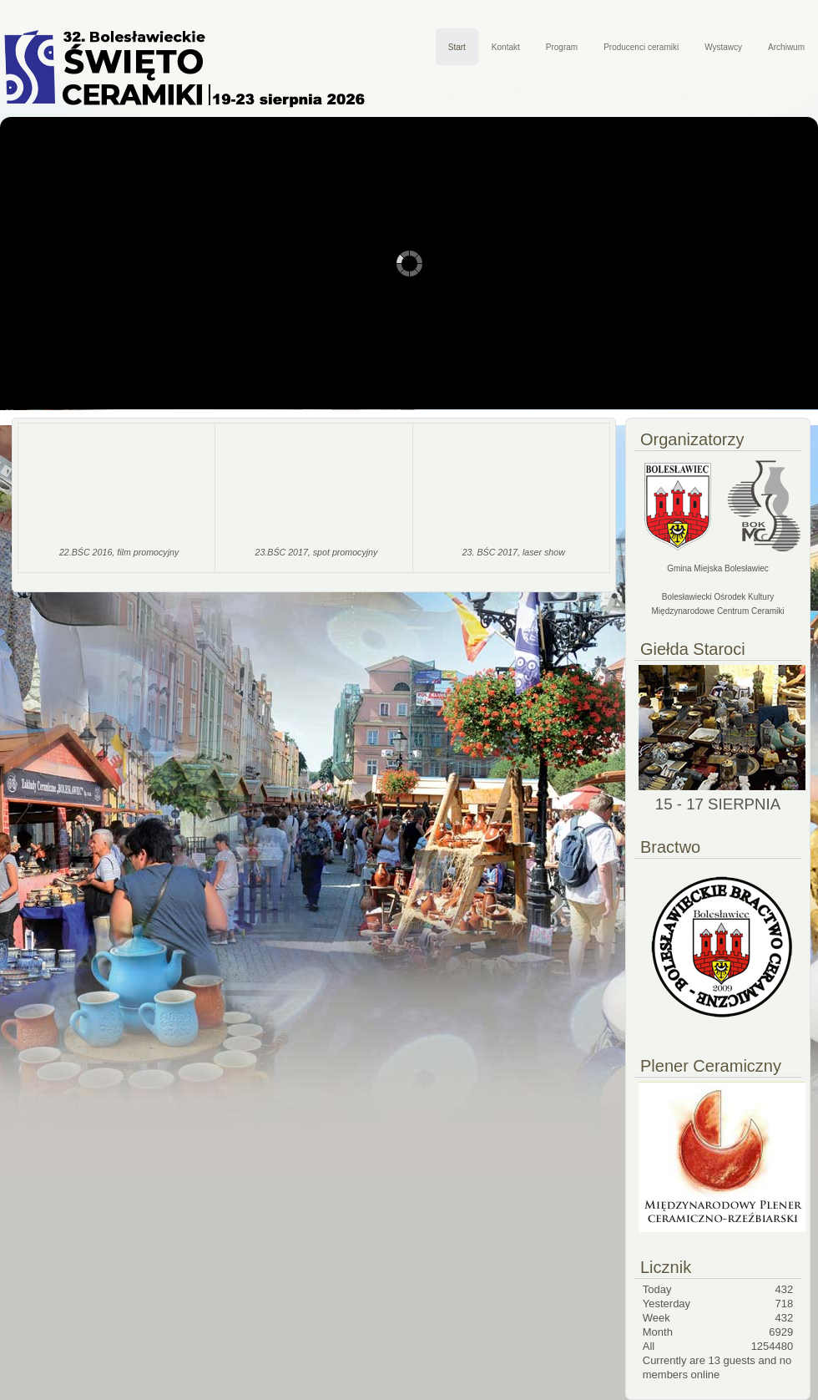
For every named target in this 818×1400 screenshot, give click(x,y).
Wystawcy (723, 47)
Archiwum (786, 47)
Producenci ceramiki (641, 47)
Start (457, 47)
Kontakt (506, 47)
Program (562, 47)
